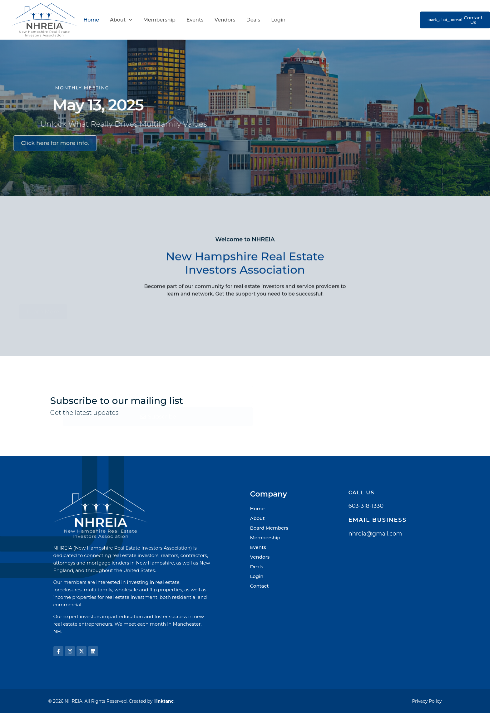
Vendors (225, 20)
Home (91, 20)
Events (195, 20)
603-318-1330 (366, 505)
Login (278, 20)
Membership (159, 20)
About (121, 20)
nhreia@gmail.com (375, 533)
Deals (253, 20)
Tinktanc (164, 701)
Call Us (362, 493)
